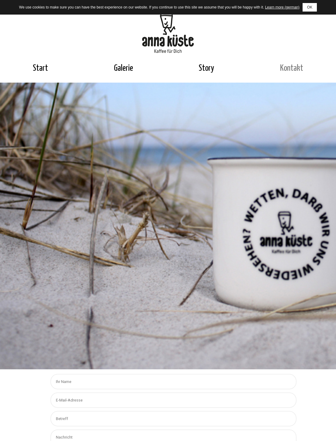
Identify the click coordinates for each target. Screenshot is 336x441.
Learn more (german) (282, 7)
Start (40, 68)
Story (206, 68)
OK (309, 7)
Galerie (123, 68)
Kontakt (291, 68)
